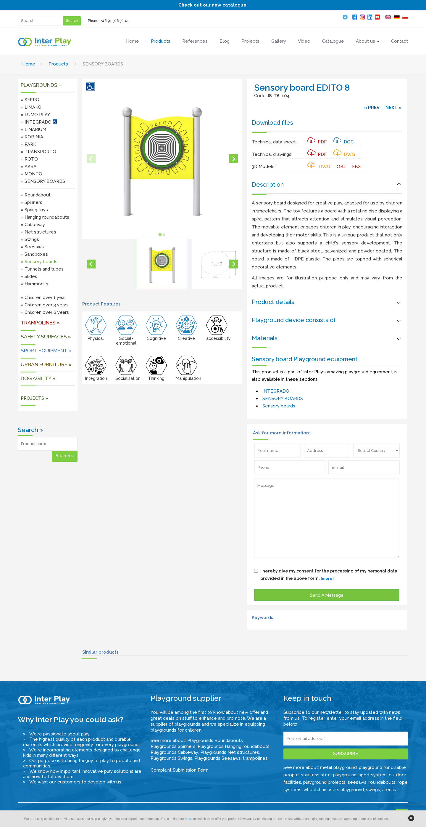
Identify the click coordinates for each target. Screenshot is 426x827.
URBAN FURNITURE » (46, 364)
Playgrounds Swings (171, 758)
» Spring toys (34, 209)
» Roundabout (36, 195)
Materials (264, 338)
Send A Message (326, 595)
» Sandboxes (34, 254)
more (188, 818)
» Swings (30, 239)
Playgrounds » (41, 85)
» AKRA (28, 166)
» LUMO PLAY (35, 114)
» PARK (28, 144)
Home (28, 64)
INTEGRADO (275, 391)
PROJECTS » (34, 398)
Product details (273, 301)
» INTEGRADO (39, 122)
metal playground (338, 767)
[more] (327, 578)
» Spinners (31, 202)
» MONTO (31, 174)
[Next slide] (233, 158)
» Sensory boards (39, 261)
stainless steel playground (328, 775)
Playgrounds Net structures (229, 752)
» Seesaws (32, 246)
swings (373, 789)
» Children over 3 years (45, 305)
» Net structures (38, 232)
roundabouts (382, 782)
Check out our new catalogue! (213, 5)
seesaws (357, 782)
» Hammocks (34, 284)
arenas (389, 789)
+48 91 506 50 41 (115, 21)
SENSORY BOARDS (282, 398)
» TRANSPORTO (38, 151)
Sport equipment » (46, 350)
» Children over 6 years (45, 312)
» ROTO (29, 159)
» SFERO (30, 100)
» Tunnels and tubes (42, 269)
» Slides (29, 276)
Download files (272, 122)
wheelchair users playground (334, 789)
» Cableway (33, 224)
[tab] (160, 234)
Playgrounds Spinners (173, 746)
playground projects (324, 782)
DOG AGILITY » (38, 378)
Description (268, 184)
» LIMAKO (31, 107)
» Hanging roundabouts (45, 217)
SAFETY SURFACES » (46, 337)
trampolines (255, 758)
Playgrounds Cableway (174, 752)
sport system (373, 775)
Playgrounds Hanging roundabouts (234, 746)
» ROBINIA (32, 137)
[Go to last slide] (91, 264)
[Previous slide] (91, 158)
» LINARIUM (33, 129)
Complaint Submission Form (180, 770)
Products (58, 64)
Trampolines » (40, 323)
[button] (162, 264)
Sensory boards (278, 406)
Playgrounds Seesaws (217, 758)
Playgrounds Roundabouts (215, 740)
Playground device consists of (294, 320)
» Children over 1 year (43, 297)
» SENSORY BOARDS (43, 181)
